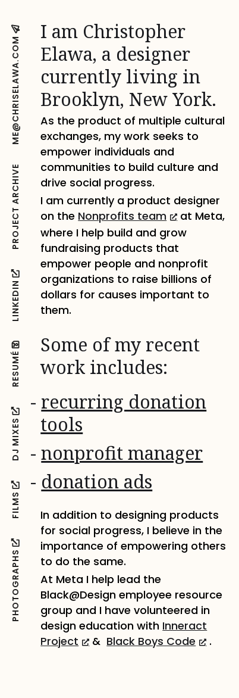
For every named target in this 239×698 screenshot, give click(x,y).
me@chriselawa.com (15, 84)
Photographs (15, 580)
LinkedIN (15, 295)
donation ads (96, 481)
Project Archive (15, 207)
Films (15, 499)
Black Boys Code (156, 641)
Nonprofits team (127, 215)
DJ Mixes (15, 433)
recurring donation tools (123, 413)
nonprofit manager (122, 453)
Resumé (15, 364)
